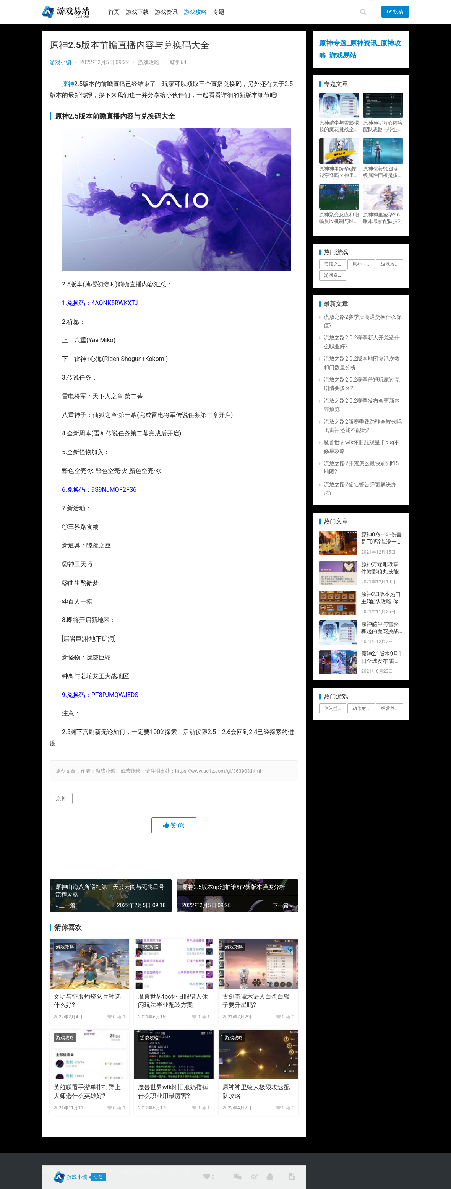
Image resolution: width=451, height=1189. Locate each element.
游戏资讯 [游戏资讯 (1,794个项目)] (333, 275)
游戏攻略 (195, 11)
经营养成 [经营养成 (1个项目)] (390, 708)
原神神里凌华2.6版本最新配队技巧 (383, 218)
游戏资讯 (166, 11)
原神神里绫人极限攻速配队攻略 (256, 1091)
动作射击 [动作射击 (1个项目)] (361, 708)
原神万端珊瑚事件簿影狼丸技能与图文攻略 (380, 571)
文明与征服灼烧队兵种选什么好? (87, 1001)
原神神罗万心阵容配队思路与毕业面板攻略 (383, 126)
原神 (68, 84)
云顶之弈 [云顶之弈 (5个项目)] (333, 264)
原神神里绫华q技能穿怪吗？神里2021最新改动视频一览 (338, 172)
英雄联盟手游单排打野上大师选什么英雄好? (87, 1091)
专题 (218, 11)
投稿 (395, 12)
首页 (114, 11)
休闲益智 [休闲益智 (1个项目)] (333, 708)
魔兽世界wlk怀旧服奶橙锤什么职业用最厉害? (173, 1091)
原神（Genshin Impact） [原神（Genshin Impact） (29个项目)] (363, 264)
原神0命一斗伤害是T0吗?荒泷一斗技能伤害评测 (381, 541)
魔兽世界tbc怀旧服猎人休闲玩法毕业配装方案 (173, 1001)
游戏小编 (60, 62)
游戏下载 (137, 11)
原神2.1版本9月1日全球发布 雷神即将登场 (381, 661)
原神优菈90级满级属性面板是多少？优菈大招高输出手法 (383, 172)
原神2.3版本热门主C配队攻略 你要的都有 (381, 601)
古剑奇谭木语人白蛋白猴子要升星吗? (256, 1001)
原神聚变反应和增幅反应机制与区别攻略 (339, 218)
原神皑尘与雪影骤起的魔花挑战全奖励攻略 (339, 126)
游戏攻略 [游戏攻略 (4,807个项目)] (390, 264)
